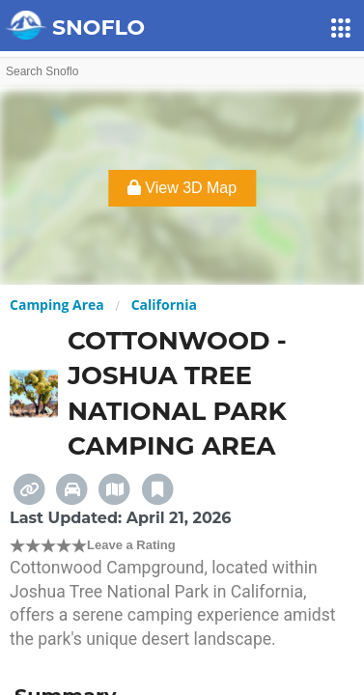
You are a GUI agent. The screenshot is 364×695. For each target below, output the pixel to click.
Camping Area (57, 304)
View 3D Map (182, 188)
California (164, 304)
